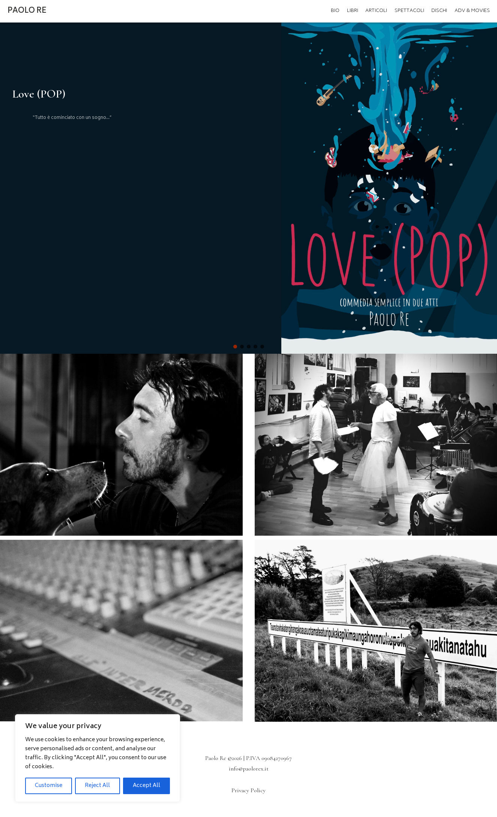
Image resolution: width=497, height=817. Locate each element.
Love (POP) (39, 94)
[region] (97, 758)
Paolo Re (27, 11)
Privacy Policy (248, 790)
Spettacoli (409, 11)
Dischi (439, 11)
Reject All (97, 785)
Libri (352, 11)
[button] (235, 346)
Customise (48, 785)
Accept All (146, 785)
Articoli (376, 11)
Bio (335, 11)
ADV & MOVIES (472, 11)
